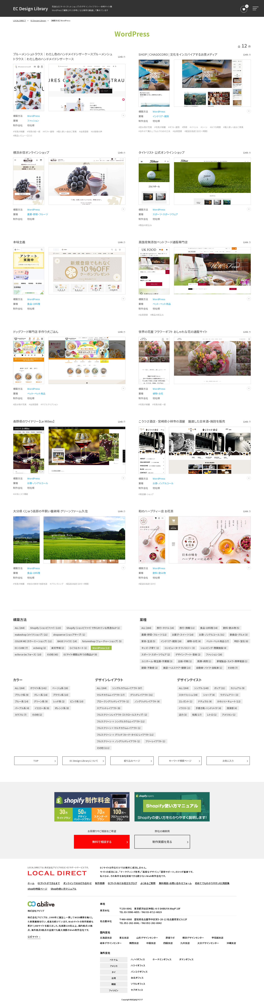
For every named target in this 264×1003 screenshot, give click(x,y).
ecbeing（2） (39, 648)
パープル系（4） (22, 708)
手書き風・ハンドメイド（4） (209, 708)
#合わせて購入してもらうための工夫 (154, 131)
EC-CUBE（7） (21, 648)
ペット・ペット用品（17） (217, 641)
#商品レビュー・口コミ (22, 136)
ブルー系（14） (22, 701)
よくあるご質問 (147, 883)
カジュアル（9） (237, 688)
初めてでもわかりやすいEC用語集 (212, 883)
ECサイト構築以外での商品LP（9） (80, 654)
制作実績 (100, 883)
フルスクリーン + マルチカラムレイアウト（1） (119, 728)
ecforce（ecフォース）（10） (28, 654)
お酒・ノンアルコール (37, 483)
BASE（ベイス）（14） (67, 641)
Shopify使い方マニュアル (63, 888)
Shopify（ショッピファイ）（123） (45, 628)
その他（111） (103, 748)
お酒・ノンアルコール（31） (212, 634)
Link (121, 56)
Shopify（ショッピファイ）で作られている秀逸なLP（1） (93, 628)
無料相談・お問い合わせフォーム (175, 883)
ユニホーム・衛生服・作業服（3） (157, 661)
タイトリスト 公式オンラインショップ (162, 152)
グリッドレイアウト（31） (141, 694)
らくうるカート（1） (78, 648)
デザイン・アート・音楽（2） (188, 654)
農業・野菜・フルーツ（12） (154, 634)
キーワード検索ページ (180, 760)
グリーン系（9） (41, 701)
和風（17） (197, 714)
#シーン (204, 127)
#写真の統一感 (33, 131)
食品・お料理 (33, 304)
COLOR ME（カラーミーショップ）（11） (33, 641)
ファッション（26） (214, 654)
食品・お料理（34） (209, 628)
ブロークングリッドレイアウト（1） (113, 701)
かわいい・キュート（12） (229, 701)
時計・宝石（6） (241, 641)
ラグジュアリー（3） (229, 694)
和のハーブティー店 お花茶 (156, 511)
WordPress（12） (101, 648)
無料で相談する (101, 842)
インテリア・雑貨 (161, 116)
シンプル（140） (201, 688)
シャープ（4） (209, 694)
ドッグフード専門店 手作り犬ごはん (35, 331)
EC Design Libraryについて (84, 760)
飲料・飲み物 (159, 573)
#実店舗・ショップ (146, 494)
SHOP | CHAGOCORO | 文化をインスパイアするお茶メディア (178, 54)
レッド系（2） (59, 701)
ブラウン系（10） (61, 694)
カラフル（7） (21, 714)
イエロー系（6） (42, 708)
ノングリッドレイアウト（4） (147, 701)
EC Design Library (30, 8)
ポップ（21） (219, 688)
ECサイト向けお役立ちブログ (122, 883)
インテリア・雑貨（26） (171, 641)
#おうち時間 (215, 127)
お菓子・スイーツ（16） (183, 634)
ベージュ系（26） (60, 688)
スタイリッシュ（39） (188, 694)
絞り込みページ (132, 760)
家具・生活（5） (148, 641)
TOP (35, 760)
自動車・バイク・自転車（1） (209, 667)
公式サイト (33, 936)
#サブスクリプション (49, 404)
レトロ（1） (212, 714)
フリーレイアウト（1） (155, 741)
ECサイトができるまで (49, 883)
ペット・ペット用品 (162, 304)
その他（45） (53, 654)
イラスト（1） (185, 708)
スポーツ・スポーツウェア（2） (155, 654)
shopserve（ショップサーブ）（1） (69, 634)
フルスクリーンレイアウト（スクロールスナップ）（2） (122, 714)
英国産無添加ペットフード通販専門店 (163, 242)
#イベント (194, 127)
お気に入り (228, 760)
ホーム (31, 883)
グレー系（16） (41, 694)
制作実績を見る (162, 842)
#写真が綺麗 (18, 131)
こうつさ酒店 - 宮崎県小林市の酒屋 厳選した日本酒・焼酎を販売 (182, 421)
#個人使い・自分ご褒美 (67, 131)
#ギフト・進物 (48, 131)
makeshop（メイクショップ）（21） (31, 634)
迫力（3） (183, 714)
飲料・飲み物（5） (231, 628)
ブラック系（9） (22, 694)
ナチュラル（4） (205, 701)
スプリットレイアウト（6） (109, 708)
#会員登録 (83, 131)
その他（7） (233, 667)
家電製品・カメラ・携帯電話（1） (232, 661)
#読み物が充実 (145, 127)
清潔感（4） (232, 708)
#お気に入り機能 (20, 494)
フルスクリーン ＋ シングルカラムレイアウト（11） (121, 721)
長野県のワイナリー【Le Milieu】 (34, 421)
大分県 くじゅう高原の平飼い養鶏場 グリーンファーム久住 (50, 511)
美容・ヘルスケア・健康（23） (177, 667)
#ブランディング (56, 584)
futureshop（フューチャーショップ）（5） (102, 641)
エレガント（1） (186, 701)
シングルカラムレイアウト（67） (127, 688)
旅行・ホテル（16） (165, 628)
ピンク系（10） (77, 701)
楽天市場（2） (57, 648)
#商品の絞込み (145, 225)
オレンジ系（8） (62, 708)
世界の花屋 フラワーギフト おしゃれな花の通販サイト (173, 331)
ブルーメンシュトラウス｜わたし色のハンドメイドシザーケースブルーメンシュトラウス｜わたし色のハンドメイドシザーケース (62, 56)
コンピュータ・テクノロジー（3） (179, 648)
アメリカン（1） (229, 714)
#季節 (184, 127)
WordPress (33, 116)
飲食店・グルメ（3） (239, 634)
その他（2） (37, 714)
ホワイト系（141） (38, 688)
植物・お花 (158, 393)
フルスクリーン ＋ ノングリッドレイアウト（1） (118, 741)
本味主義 (19, 242)
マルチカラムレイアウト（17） (111, 694)
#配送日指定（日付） (147, 584)
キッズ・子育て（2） (150, 648)
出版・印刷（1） (185, 661)
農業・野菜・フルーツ (37, 214)
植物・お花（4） (194, 641)
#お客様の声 (96, 131)
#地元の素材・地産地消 (37, 584)
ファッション (33, 120)
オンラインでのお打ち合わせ (77, 883)
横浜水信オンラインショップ (31, 152)
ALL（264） (20, 628)
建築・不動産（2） (149, 667)
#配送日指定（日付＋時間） (196, 131)
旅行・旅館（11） (187, 628)
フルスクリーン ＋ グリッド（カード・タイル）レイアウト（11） (125, 734)
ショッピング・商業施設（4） (213, 648)
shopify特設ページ (37, 888)
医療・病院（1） (204, 661)
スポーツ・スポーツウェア (165, 214)
